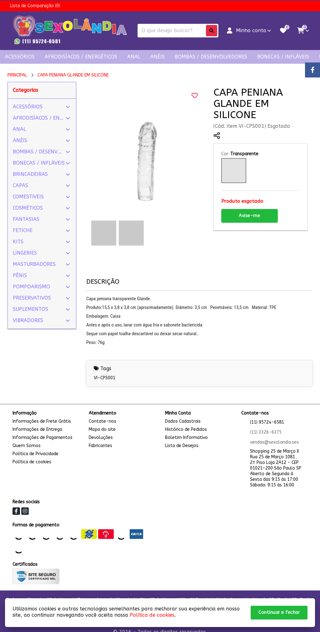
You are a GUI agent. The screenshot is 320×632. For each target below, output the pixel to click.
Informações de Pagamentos (42, 437)
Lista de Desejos (181, 445)
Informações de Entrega (37, 429)
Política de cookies (31, 462)
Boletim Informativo (186, 437)
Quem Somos (26, 445)
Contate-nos (102, 421)
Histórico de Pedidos (186, 429)
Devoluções (101, 437)
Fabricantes (100, 445)
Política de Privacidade (35, 453)
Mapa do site (102, 429)
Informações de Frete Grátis (41, 421)
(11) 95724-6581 (267, 422)
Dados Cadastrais (183, 421)
